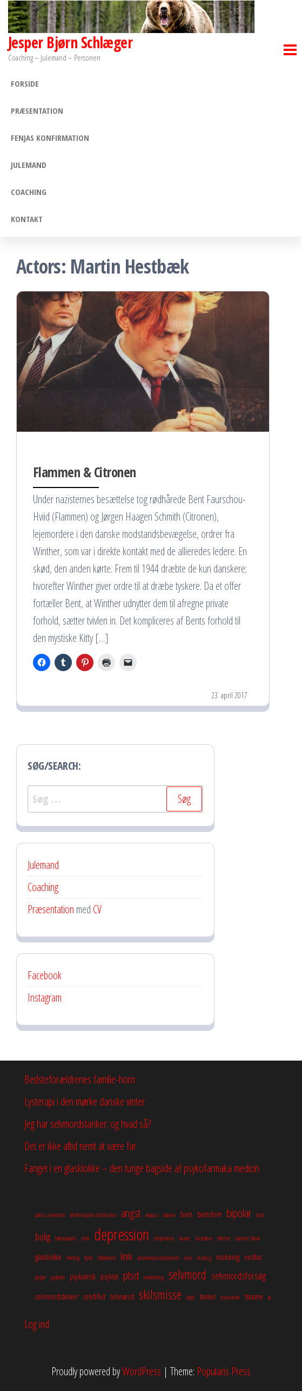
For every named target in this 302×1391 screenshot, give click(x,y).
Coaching (28, 191)
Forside (25, 83)
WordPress (141, 1371)
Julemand (28, 164)
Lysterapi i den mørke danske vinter (84, 1101)
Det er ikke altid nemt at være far (80, 1146)
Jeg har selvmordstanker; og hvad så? (87, 1123)
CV (97, 909)
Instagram (45, 997)
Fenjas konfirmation (50, 137)
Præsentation (37, 110)
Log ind (36, 1324)
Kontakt (27, 218)
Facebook (45, 975)
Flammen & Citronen (84, 472)
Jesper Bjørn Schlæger (70, 42)
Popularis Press (224, 1371)
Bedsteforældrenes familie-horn (79, 1079)
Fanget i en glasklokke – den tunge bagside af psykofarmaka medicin (141, 1168)
